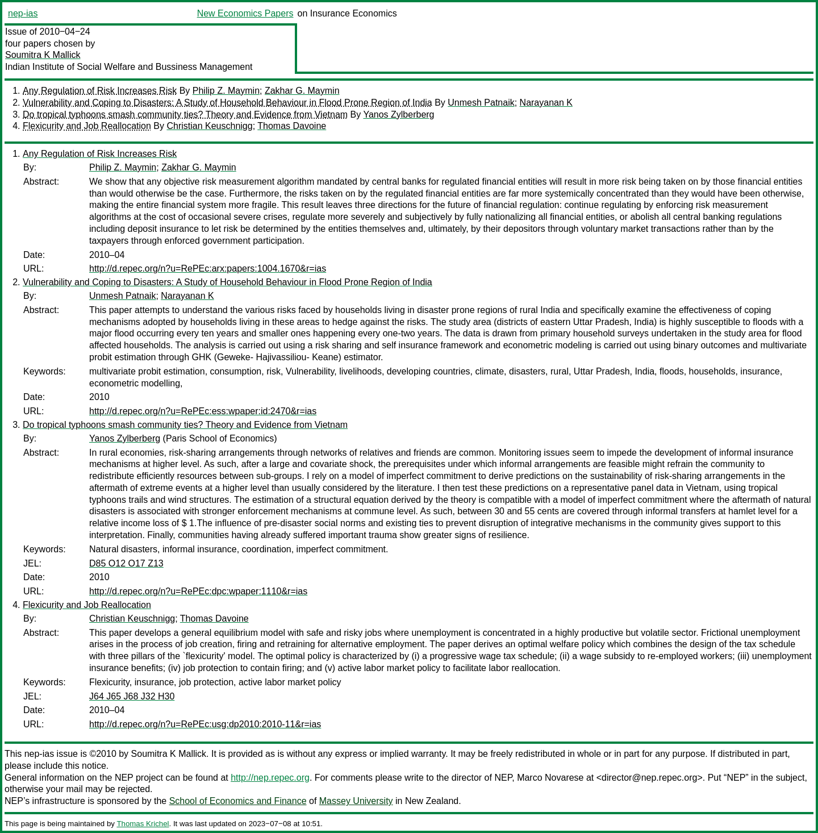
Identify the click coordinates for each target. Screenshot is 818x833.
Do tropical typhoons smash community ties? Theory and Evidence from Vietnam (185, 114)
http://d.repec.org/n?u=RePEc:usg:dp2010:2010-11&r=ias (205, 724)
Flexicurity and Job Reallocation (87, 126)
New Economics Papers (245, 13)
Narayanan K (546, 102)
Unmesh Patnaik (481, 102)
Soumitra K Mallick (42, 55)
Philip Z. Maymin (226, 90)
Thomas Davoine (291, 126)
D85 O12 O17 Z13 (126, 563)
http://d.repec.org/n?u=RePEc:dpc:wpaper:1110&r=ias (198, 591)
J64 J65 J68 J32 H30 (131, 696)
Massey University (356, 801)
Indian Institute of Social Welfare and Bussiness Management (129, 67)
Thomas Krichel (142, 823)
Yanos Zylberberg (398, 114)
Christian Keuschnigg (209, 126)
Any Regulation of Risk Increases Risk (100, 90)
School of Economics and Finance (238, 801)
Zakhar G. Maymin (302, 90)
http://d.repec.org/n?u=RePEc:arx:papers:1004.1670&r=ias (207, 268)
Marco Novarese (550, 777)
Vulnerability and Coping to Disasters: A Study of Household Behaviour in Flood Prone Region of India (227, 102)
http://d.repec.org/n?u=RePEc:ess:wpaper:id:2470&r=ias (202, 411)
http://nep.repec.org (270, 777)
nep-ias (22, 13)
